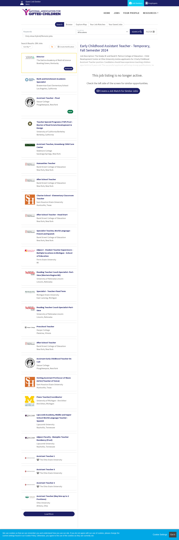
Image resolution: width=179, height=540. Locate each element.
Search (59, 24)
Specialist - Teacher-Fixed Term (51, 291)
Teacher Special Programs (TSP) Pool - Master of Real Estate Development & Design (55, 125)
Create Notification (66, 47)
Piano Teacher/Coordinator (49, 397)
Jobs (117, 12)
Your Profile (131, 12)
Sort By (26, 47)
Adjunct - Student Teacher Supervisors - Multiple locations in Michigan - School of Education (55, 253)
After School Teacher (46, 179)
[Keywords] (49, 31)
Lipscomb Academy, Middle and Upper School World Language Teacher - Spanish (54, 417)
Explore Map (81, 24)
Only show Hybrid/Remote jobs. (39, 36)
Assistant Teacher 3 (46, 469)
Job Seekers (136, 3)
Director (40, 56)
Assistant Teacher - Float (48, 98)
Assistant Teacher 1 (46, 456)
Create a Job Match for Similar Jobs (117, 90)
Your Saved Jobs (115, 24)
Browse (69, 24)
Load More (48, 514)
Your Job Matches (97, 24)
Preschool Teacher (45, 326)
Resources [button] (149, 12)
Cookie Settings (160, 534)
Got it (172, 534)
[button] (150, 31)
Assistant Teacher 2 (46, 483)
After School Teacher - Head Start (52, 214)
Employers (151, 3)
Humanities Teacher (46, 163)
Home (107, 12)
